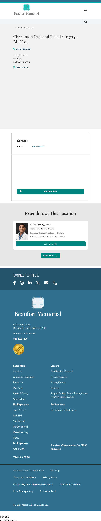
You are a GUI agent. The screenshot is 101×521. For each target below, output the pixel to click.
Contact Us (18, 382)
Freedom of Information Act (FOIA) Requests (69, 447)
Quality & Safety (20, 393)
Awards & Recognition (23, 376)
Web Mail (17, 415)
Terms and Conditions (24, 477)
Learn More (19, 365)
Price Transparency (23, 491)
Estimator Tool (48, 491)
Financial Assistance (69, 484)
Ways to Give (19, 398)
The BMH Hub (19, 409)
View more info (50, 235)
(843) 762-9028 (23, 49)
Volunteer (55, 387)
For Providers (58, 404)
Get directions (22, 67)
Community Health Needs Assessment (33, 484)
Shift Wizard (19, 421)
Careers (55, 365)
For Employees (21, 404)
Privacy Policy (50, 477)
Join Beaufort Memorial (62, 371)
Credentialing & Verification (63, 409)
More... (16, 437)
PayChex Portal (20, 426)
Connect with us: (26, 275)
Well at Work (19, 448)
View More (50, 255)
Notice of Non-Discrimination (28, 470)
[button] (86, 9)
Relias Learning (20, 432)
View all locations (25, 27)
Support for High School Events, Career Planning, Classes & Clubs (69, 395)
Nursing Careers (58, 382)
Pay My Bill (18, 387)
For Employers (20, 443)
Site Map (55, 470)
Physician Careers (59, 376)
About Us (17, 371)
